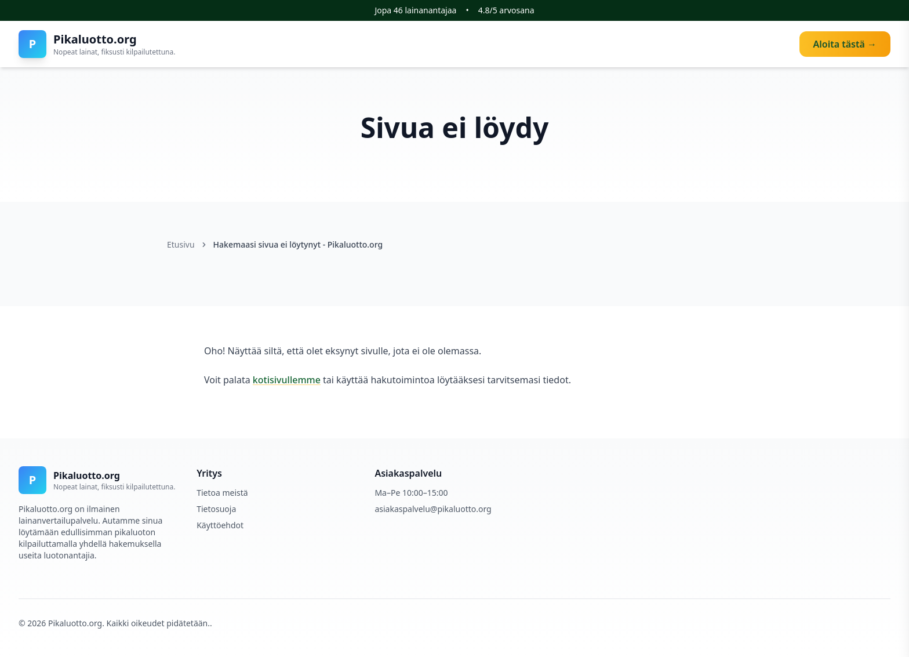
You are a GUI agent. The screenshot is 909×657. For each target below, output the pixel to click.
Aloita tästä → (845, 44)
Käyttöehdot (220, 525)
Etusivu (181, 244)
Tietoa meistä (222, 492)
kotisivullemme (287, 379)
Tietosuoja (216, 508)
